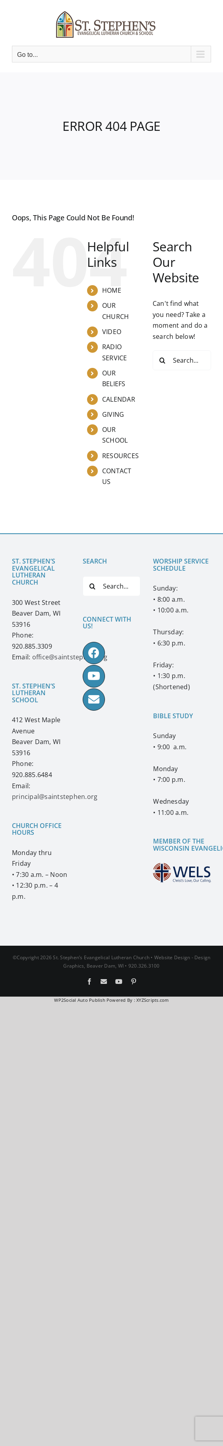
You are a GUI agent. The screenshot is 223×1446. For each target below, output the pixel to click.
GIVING (113, 414)
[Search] (163, 360)
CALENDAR (118, 399)
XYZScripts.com (152, 1000)
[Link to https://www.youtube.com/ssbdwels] (94, 676)
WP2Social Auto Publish (79, 1000)
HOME (111, 290)
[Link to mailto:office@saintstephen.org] (94, 699)
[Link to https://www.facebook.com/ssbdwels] (94, 653)
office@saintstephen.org (70, 657)
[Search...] (182, 360)
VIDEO (111, 331)
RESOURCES (120, 455)
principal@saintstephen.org (54, 796)
